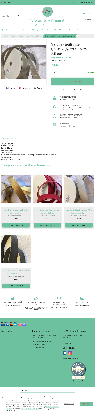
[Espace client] (88, 13)
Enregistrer (24, 88)
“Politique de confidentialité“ (30, 409)
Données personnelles (39, 347)
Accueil (6, 36)
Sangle (21, 36)
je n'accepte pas (69, 404)
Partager (11, 88)
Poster (37, 88)
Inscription (89, 3)
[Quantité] (55, 72)
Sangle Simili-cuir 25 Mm (61, 57)
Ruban (13, 36)
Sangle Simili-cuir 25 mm (34, 36)
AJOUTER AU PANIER (72, 81)
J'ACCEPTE (86, 404)
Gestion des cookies (38, 344)
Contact (73, 3)
